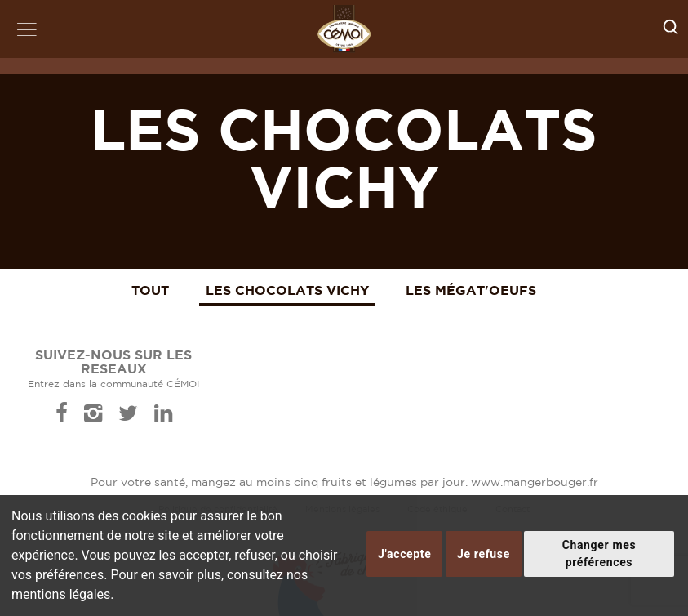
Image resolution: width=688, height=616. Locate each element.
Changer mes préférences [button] (599, 553)
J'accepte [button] (404, 553)
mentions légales (60, 594)
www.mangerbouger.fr (534, 483)
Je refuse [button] (483, 553)
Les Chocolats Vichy (287, 290)
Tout (150, 290)
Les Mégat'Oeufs (471, 290)
